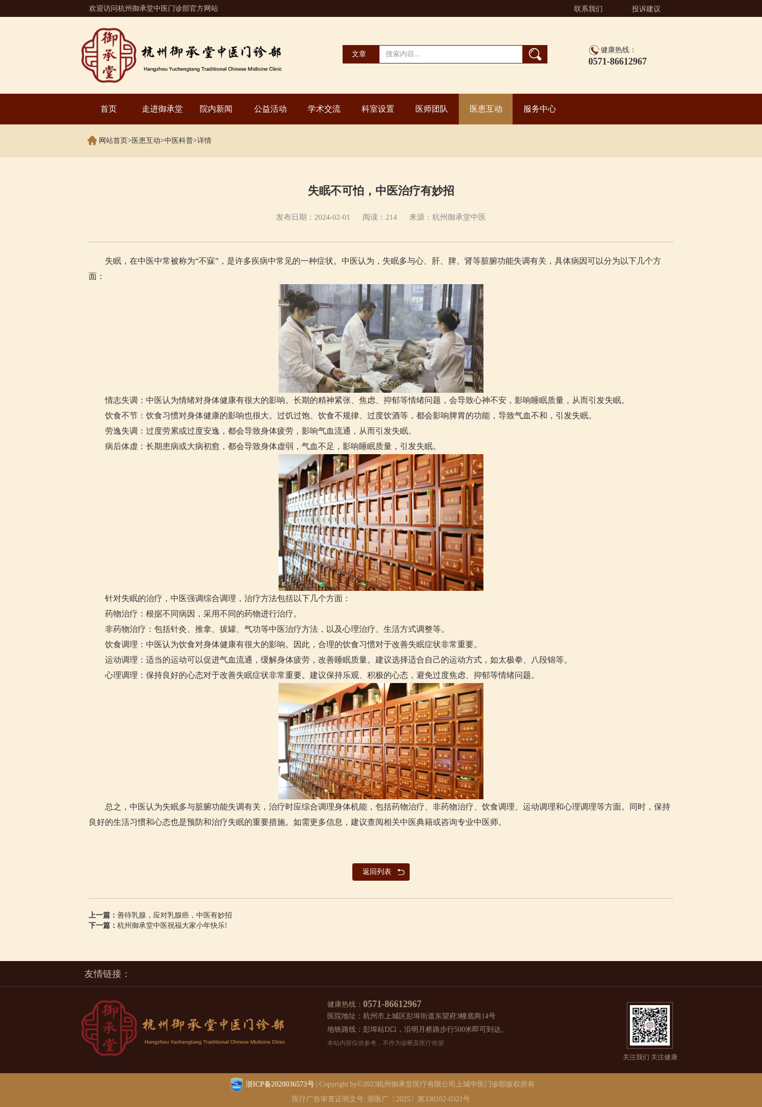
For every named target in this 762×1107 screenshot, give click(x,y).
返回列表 (377, 872)
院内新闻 (216, 108)
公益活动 (270, 108)
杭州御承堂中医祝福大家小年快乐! (172, 925)
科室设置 (378, 108)
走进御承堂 (162, 108)
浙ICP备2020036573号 (280, 1085)
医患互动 (486, 108)
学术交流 (324, 108)
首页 (108, 108)
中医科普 (178, 140)
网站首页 (113, 140)
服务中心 (539, 108)
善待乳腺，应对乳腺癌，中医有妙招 (174, 915)
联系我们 (588, 9)
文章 (359, 54)
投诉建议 (646, 9)
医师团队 (431, 108)
